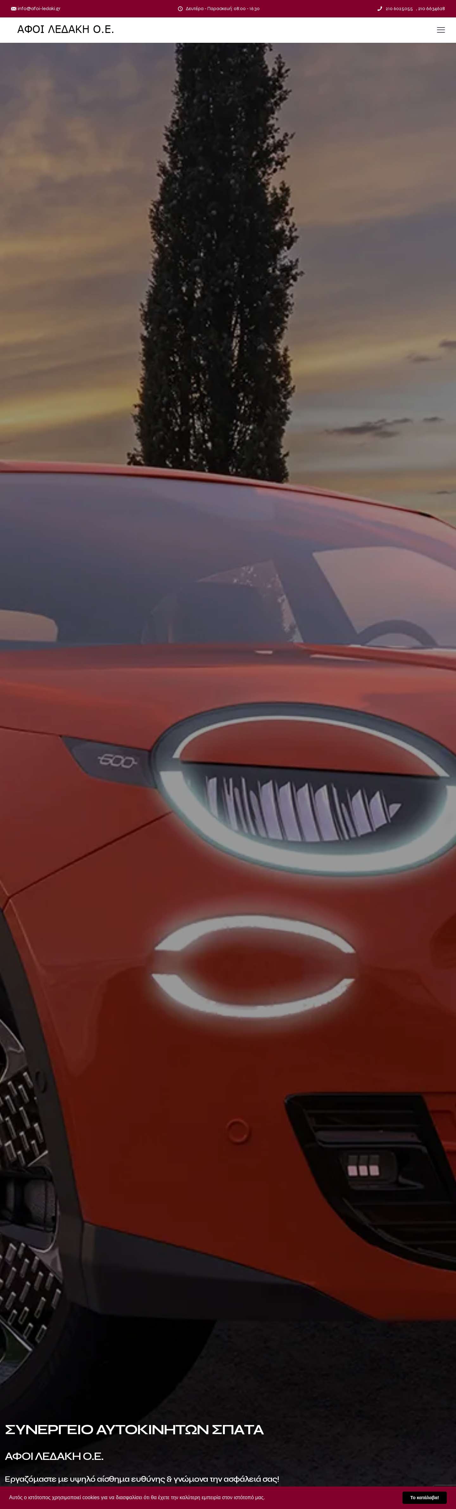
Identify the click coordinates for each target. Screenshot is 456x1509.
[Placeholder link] (66, 30)
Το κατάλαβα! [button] (424, 1497)
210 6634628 (431, 8)
